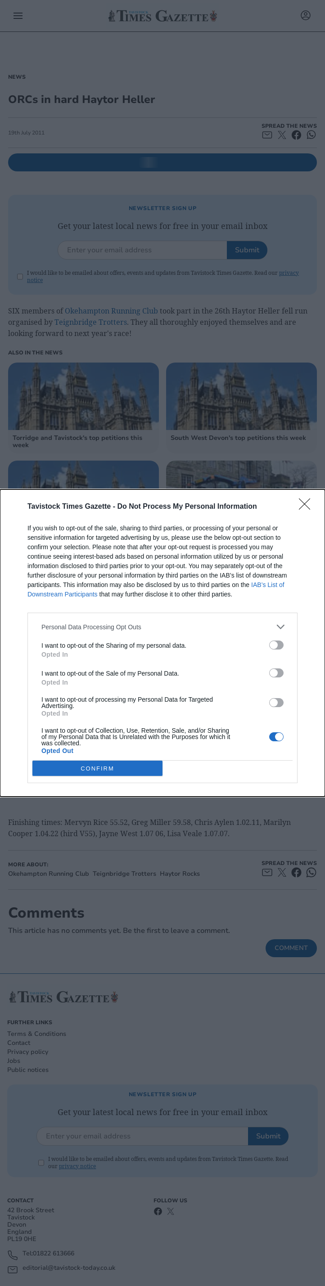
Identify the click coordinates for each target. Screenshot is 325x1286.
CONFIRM (97, 768)
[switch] (276, 645)
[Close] (307, 506)
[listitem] (162, 627)
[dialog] (162, 643)
